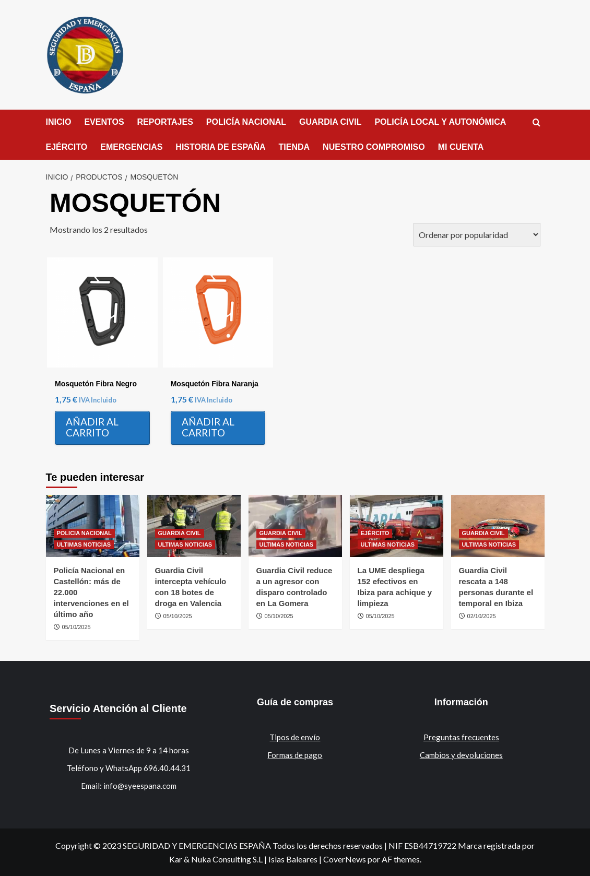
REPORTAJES (165, 121)
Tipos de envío (294, 737)
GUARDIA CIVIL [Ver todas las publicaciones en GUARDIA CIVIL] (179, 533)
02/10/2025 (481, 616)
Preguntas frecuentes (461, 737)
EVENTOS (104, 121)
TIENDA (294, 147)
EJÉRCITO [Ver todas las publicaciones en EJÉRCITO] (375, 533)
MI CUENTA (461, 147)
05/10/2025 (76, 627)
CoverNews (344, 859)
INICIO (59, 121)
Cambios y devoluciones (461, 755)
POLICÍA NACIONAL (246, 121)
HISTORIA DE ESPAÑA (220, 147)
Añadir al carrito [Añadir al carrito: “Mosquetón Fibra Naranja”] (208, 427)
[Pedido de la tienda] (477, 234)
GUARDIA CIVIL (330, 121)
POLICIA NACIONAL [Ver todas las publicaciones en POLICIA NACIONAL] (84, 533)
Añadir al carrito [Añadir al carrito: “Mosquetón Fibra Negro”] (92, 427)
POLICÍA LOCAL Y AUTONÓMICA (440, 121)
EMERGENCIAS (131, 147)
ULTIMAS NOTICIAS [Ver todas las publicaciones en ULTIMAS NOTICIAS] (84, 544)
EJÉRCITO (67, 147)
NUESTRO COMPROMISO (374, 147)
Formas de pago (294, 755)
